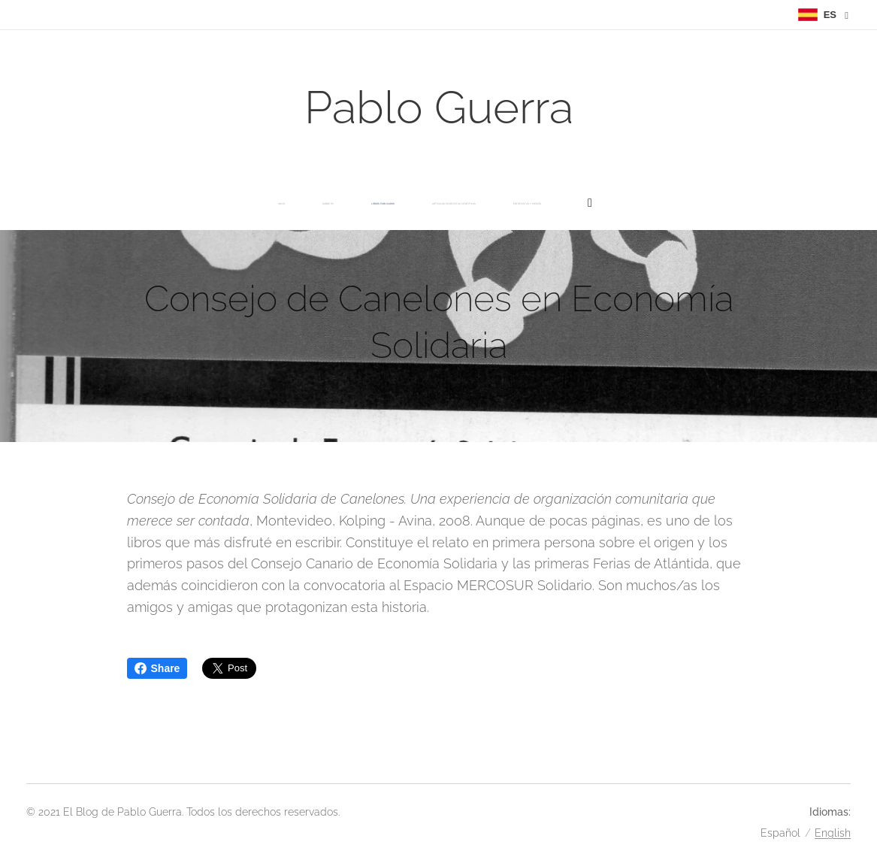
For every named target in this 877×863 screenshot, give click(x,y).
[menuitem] (260, 204)
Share (157, 668)
